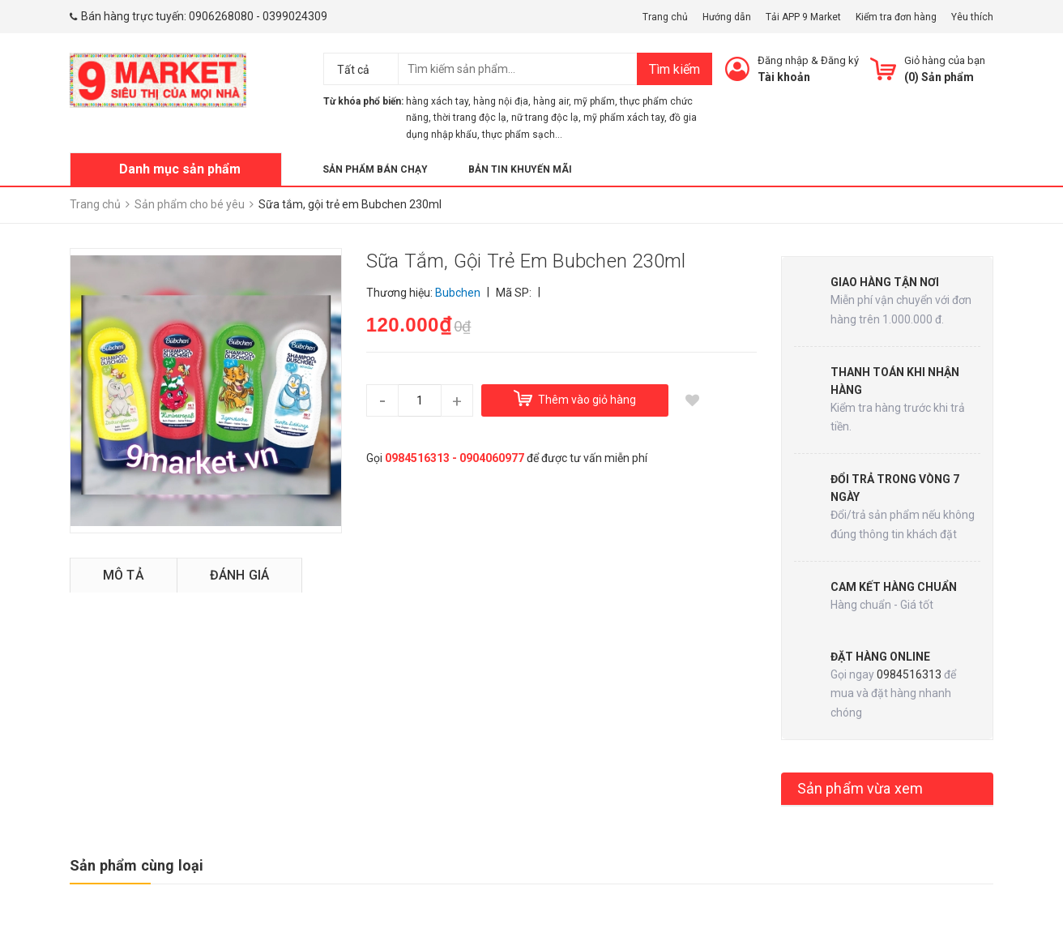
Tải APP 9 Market (803, 17)
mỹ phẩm (594, 101)
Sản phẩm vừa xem (860, 788)
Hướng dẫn (726, 17)
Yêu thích (972, 17)
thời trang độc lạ (469, 117)
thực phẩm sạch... (522, 134)
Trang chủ (665, 17)
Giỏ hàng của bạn (944, 60)
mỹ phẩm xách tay (623, 117)
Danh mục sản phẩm (180, 169)
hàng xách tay (437, 101)
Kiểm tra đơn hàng (896, 17)
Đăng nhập (783, 60)
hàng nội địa (500, 101)
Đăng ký (840, 60)
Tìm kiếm (674, 69)
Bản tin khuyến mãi (520, 169)
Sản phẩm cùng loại (136, 865)
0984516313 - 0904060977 (454, 458)
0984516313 (909, 674)
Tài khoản (784, 77)
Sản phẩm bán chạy (375, 169)
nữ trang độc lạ (544, 117)
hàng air (551, 101)
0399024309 (295, 16)
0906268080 (221, 16)
